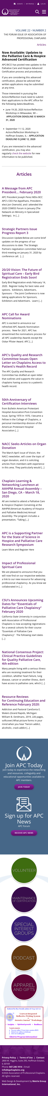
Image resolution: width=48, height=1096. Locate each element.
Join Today (24, 787)
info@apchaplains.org (13, 1069)
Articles (41, 44)
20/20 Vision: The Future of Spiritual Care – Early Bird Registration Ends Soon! (22, 273)
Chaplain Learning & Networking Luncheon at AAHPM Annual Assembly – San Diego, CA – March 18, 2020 (22, 488)
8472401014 (15, 1066)
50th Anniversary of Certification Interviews (19, 401)
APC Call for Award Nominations (16, 316)
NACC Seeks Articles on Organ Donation (24, 446)
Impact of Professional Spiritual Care (18, 565)
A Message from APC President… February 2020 (21, 190)
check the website (21, 153)
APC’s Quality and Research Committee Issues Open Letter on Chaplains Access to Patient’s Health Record (24, 360)
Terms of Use (26, 1057)
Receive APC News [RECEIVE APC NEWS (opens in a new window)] (24, 833)
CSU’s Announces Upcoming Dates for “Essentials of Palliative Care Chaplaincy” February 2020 (22, 606)
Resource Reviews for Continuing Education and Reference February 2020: (23, 700)
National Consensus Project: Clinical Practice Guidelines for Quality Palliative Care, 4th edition (23, 658)
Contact (40, 1057)
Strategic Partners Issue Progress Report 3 (19, 231)
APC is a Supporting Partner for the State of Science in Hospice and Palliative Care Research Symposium (22, 539)
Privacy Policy (9, 1057)
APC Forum (24, 826)
